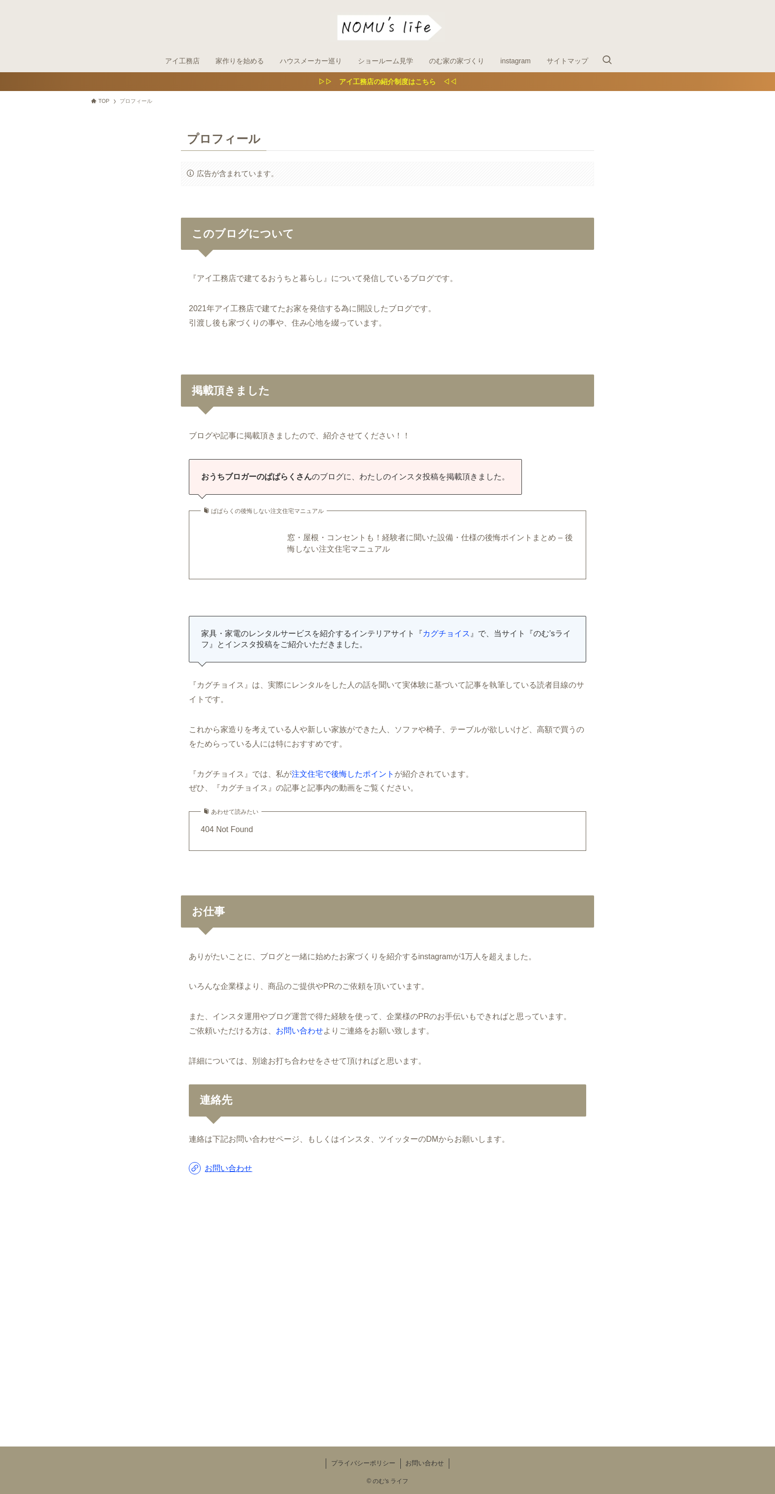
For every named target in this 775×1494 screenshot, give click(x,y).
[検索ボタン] (607, 60)
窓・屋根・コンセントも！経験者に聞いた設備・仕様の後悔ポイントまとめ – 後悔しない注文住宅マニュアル (430, 543)
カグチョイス (446, 633)
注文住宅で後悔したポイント (343, 774)
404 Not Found (227, 829)
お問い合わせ (299, 1031)
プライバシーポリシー (363, 1463)
